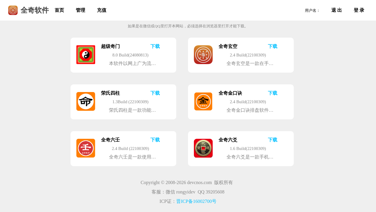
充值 (101, 10)
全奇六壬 (110, 139)
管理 (80, 10)
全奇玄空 (228, 46)
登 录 (359, 10)
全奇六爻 (228, 139)
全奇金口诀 (230, 93)
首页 (59, 10)
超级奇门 (110, 46)
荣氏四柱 (110, 93)
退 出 (336, 10)
